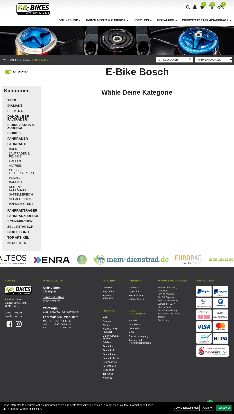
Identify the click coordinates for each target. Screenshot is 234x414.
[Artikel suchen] (171, 59)
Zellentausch (20, 226)
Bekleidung (18, 232)
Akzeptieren (224, 407)
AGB (131, 332)
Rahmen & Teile (21, 203)
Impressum (134, 324)
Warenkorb (134, 287)
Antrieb (15, 165)
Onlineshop (69, 20)
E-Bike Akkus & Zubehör (107, 20)
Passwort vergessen (108, 296)
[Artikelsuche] (188, 7)
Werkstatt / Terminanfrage (207, 20)
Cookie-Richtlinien (30, 408)
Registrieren (109, 291)
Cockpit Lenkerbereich (21, 172)
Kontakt (133, 320)
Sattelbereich (21, 194)
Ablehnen (207, 407)
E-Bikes (14, 133)
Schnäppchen (20, 221)
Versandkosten (136, 295)
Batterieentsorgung (138, 336)
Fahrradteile (19, 59)
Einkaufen (167, 20)
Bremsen (16, 149)
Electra (15, 111)
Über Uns (143, 20)
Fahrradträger (22, 210)
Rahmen (15, 182)
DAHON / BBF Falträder (18, 118)
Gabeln (15, 161)
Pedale (15, 177)
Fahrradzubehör (23, 216)
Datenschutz (135, 328)
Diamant (14, 105)
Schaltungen (20, 199)
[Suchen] (190, 59)
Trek (11, 100)
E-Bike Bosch (41, 59)
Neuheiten (16, 243)
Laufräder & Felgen (19, 155)
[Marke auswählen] (213, 60)
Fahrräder (17, 138)
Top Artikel (18, 237)
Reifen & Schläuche (18, 188)
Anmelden (108, 287)
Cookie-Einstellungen (186, 407)
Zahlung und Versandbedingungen (138, 341)
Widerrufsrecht (136, 299)
